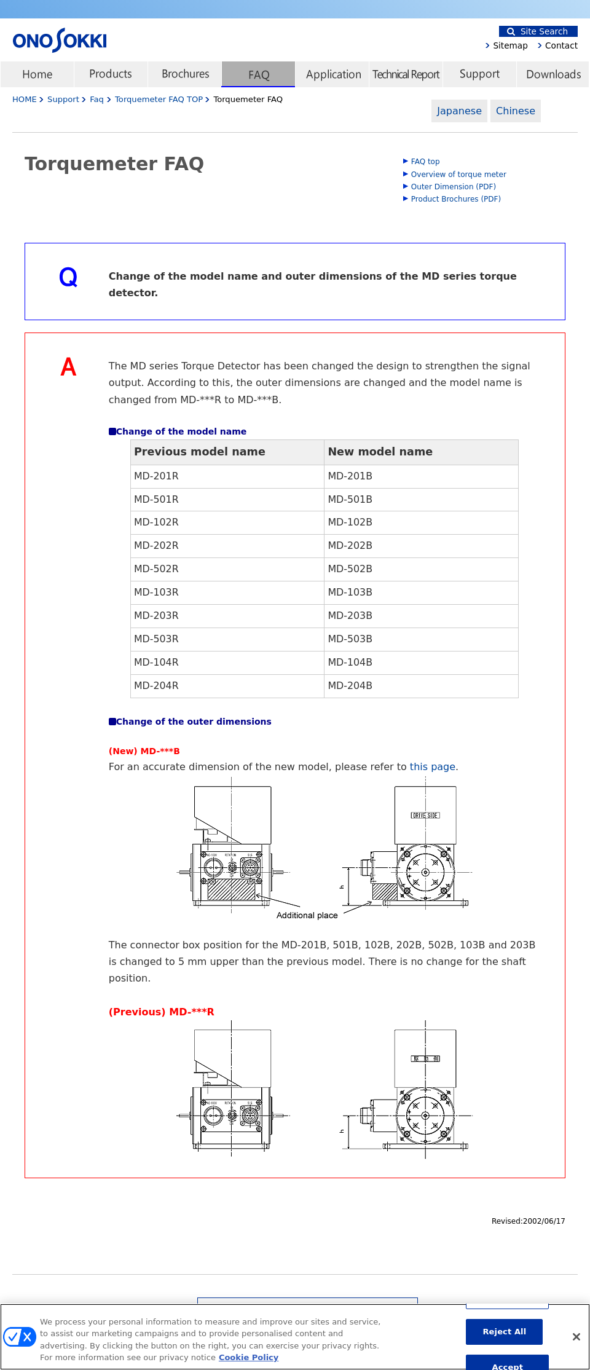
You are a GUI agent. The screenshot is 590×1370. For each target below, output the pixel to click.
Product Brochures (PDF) (456, 199)
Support (63, 99)
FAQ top (425, 161)
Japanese (459, 111)
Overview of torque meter (458, 174)
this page (432, 767)
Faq (97, 99)
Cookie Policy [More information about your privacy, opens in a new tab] (248, 1363)
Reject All (504, 1336)
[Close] (576, 1341)
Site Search (537, 31)
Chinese (515, 111)
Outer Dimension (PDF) (453, 187)
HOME (24, 99)
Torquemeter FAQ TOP (160, 99)
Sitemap (510, 45)
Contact (561, 45)
